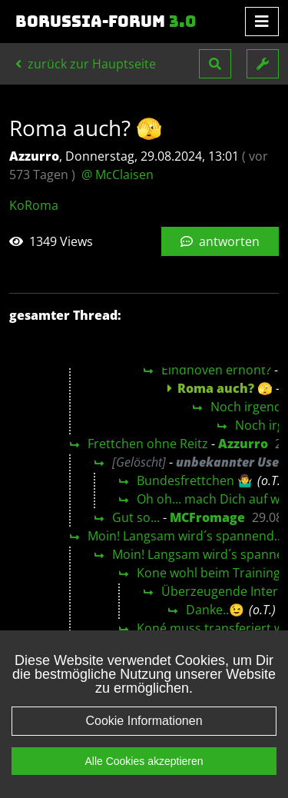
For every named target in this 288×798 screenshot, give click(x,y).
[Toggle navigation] (262, 21)
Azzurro (243, 443)
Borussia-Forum (106, 21)
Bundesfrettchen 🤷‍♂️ (195, 480)
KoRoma (33, 205)
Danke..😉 (215, 609)
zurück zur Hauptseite (85, 63)
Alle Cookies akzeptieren (143, 761)
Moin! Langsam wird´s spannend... (185, 535)
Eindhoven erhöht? (216, 369)
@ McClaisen (117, 174)
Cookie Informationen (143, 720)
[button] (215, 63)
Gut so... (136, 517)
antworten (220, 241)
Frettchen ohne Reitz (147, 443)
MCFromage (207, 517)
